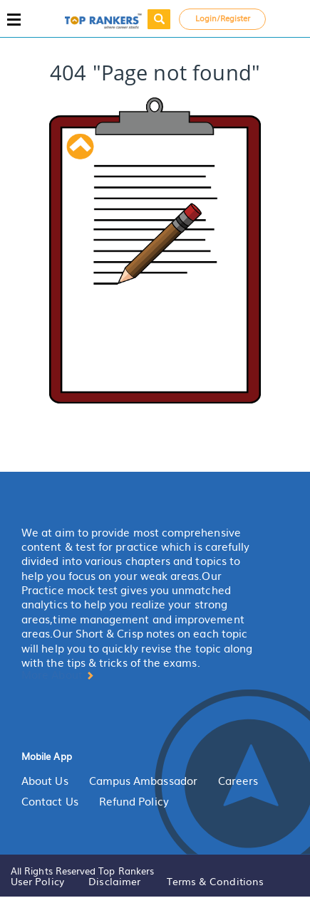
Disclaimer (114, 881)
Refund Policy (134, 801)
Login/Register (223, 17)
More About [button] (57, 674)
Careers (238, 780)
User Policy (37, 881)
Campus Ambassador (143, 780)
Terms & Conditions (215, 881)
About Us (44, 780)
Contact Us (49, 801)
